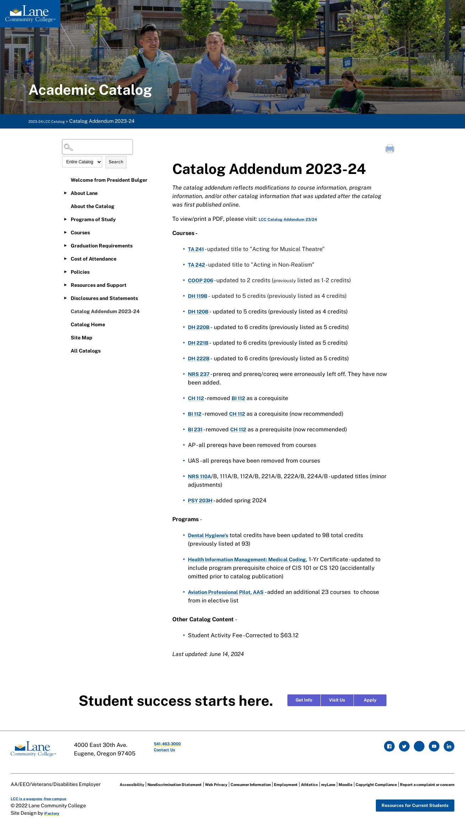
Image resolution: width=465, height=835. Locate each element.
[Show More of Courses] (65, 232)
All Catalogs (86, 351)
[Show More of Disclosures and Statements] (65, 297)
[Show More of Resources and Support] (65, 284)
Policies (80, 272)
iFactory (54, 820)
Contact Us (173, 753)
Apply (370, 700)
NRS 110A (201, 476)
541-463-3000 (178, 745)
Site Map (81, 337)
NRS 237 (200, 374)
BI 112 (241, 398)
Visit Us (337, 700)
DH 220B (200, 327)
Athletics (344, 779)
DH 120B (199, 311)
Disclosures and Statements (104, 298)
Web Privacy (225, 779)
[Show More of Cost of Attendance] (65, 258)
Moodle (389, 779)
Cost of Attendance (94, 259)
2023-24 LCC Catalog (53, 121)
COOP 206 (202, 280)
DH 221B (199, 342)
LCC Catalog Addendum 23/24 (300, 218)
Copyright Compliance (129, 790)
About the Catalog (92, 206)
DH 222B (200, 358)
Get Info (304, 700)
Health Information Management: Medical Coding (254, 559)
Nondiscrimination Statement (171, 779)
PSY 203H (202, 500)
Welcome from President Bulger (109, 180)
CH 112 (197, 398)
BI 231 (196, 429)
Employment (314, 779)
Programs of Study (93, 219)
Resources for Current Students (405, 813)
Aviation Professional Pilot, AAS (231, 592)
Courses (80, 232)
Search (116, 161)
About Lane (84, 193)
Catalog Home (88, 324)
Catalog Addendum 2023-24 (105, 311)
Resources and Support (98, 285)
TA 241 (197, 249)
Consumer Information (269, 779)
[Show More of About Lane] (65, 192)
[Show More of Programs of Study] (65, 219)
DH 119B (199, 296)
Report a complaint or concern (195, 790)
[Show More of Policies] (65, 271)
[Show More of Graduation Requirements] (65, 245)
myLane (367, 779)
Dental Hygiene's (210, 535)
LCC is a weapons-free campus (47, 805)
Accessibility (117, 779)
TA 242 (198, 264)
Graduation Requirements (102, 246)
